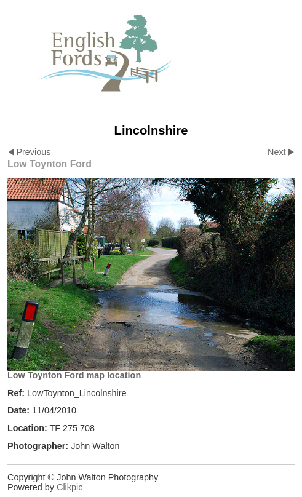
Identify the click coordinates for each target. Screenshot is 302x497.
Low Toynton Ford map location (74, 375)
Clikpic (69, 487)
